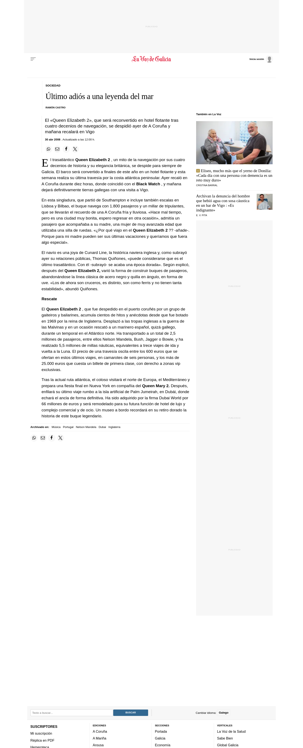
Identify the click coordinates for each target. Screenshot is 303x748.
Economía (162, 745)
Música (56, 427)
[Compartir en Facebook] (66, 149)
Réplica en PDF (42, 740)
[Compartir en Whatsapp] (48, 149)
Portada (161, 731)
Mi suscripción (41, 733)
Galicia (160, 738)
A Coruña (100, 731)
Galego (223, 712)
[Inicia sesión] (261, 59)
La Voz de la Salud (231, 731)
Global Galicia (227, 745)
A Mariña (99, 738)
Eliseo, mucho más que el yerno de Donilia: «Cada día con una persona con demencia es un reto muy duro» (234, 175)
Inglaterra (114, 427)
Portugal (68, 427)
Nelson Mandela (86, 427)
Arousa (98, 745)
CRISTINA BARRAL (207, 185)
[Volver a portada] (151, 59)
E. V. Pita (201, 215)
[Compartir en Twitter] (75, 149)
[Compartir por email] (57, 149)
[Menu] (33, 59)
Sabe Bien (225, 738)
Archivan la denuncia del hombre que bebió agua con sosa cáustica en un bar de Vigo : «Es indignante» (223, 203)
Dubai (102, 427)
